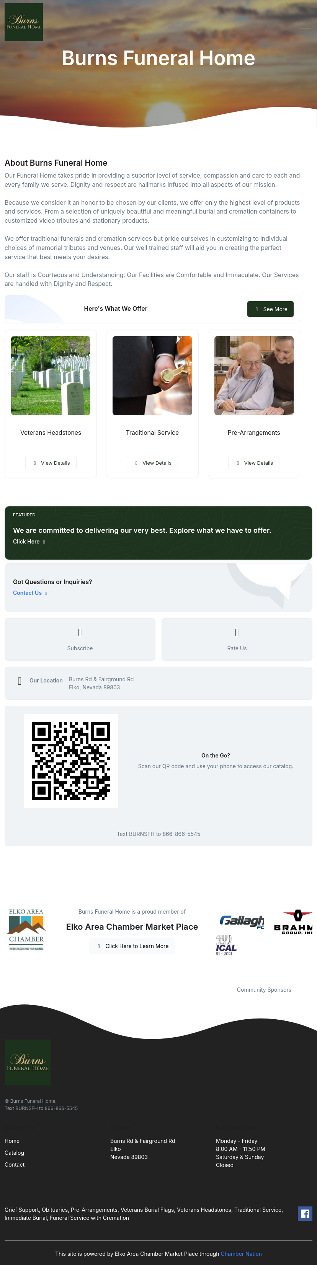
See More (270, 309)
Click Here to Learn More (132, 946)
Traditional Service (152, 432)
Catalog (14, 1152)
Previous (210, 942)
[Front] (25, 22)
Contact (15, 1164)
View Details (51, 463)
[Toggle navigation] (305, 22)
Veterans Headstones (50, 432)
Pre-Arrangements (254, 432)
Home (12, 1141)
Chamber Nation (241, 1253)
